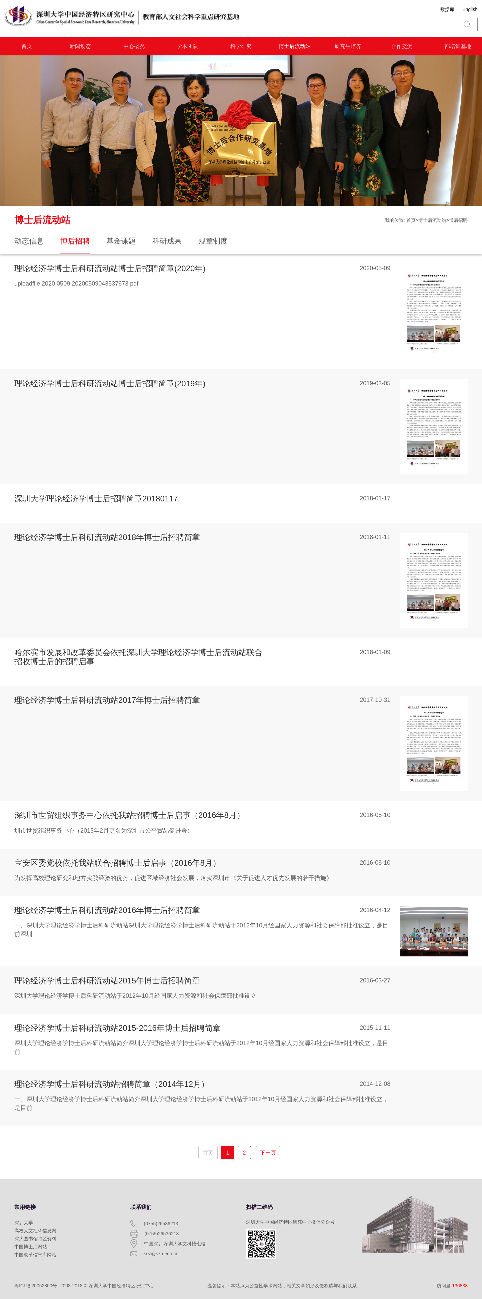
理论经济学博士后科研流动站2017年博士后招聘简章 (107, 700)
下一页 (268, 1153)
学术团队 (187, 46)
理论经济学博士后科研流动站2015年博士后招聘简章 (107, 980)
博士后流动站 (295, 46)
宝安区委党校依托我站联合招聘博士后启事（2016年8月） (117, 862)
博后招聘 (458, 220)
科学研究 (241, 46)
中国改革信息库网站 (35, 1254)
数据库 (447, 9)
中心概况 (134, 46)
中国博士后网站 (30, 1246)
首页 (26, 46)
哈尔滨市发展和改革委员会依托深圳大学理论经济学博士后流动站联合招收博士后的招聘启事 (138, 657)
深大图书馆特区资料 (35, 1238)
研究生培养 (348, 46)
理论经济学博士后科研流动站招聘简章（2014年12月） (111, 1084)
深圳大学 (23, 1222)
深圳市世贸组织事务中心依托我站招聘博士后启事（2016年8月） (129, 815)
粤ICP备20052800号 (35, 1285)
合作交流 (401, 46)
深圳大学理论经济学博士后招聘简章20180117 (96, 498)
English (470, 9)
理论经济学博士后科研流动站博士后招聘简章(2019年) (109, 383)
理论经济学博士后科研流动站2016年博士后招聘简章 (107, 910)
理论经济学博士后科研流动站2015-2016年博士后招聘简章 (117, 1027)
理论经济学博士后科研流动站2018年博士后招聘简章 (107, 537)
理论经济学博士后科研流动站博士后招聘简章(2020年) (109, 268)
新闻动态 (80, 46)
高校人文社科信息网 (35, 1230)
